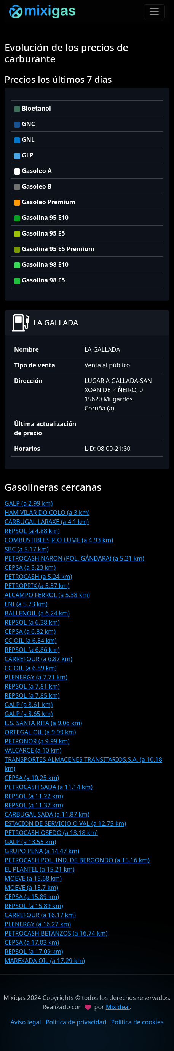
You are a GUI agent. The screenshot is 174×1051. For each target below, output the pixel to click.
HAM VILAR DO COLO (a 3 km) (47, 512)
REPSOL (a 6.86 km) (32, 650)
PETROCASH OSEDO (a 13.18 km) (51, 832)
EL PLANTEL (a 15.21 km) (40, 869)
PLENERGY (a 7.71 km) (36, 677)
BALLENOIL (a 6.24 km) (37, 613)
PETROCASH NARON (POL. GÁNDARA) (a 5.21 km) (74, 558)
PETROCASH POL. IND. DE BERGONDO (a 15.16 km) (77, 860)
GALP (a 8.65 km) (29, 714)
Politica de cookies (137, 1022)
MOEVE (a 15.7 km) (31, 887)
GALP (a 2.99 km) (29, 503)
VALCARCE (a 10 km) (33, 750)
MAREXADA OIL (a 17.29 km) (45, 960)
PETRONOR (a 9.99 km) (37, 741)
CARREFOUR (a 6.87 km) (38, 659)
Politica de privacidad (76, 1022)
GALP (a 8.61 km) (29, 704)
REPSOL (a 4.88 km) (32, 531)
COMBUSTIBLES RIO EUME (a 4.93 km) (59, 540)
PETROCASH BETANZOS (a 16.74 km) (56, 933)
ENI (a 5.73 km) (26, 604)
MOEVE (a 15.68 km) (33, 878)
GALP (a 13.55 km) (30, 842)
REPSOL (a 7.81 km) (32, 686)
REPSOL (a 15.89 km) (34, 906)
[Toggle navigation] (154, 11)
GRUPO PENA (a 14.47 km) (42, 851)
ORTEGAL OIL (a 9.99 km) (40, 732)
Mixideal (118, 1007)
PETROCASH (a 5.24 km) (38, 576)
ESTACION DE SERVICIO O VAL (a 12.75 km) (65, 823)
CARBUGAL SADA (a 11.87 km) (47, 814)
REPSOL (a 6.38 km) (32, 622)
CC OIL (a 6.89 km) (31, 668)
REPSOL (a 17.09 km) (34, 951)
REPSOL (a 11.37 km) (34, 805)
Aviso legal (26, 1022)
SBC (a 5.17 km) (27, 549)
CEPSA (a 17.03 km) (32, 942)
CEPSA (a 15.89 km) (32, 896)
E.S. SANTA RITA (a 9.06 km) (43, 723)
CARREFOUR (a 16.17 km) (40, 915)
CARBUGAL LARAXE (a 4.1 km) (47, 521)
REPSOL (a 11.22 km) (34, 796)
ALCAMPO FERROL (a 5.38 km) (47, 595)
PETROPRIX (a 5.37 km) (37, 586)
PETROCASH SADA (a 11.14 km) (49, 787)
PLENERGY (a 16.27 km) (38, 924)
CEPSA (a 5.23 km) (30, 567)
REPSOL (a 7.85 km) (32, 695)
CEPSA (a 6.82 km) (30, 631)
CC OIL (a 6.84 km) (31, 640)
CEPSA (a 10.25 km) (32, 778)
